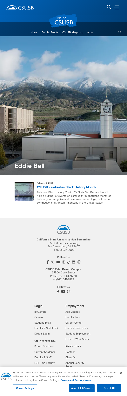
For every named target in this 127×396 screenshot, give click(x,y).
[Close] (121, 375)
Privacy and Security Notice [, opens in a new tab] (76, 382)
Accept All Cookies (81, 390)
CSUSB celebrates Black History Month (66, 187)
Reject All (109, 390)
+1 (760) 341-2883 (63, 279)
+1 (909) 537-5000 (64, 250)
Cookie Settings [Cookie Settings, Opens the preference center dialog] (25, 390)
